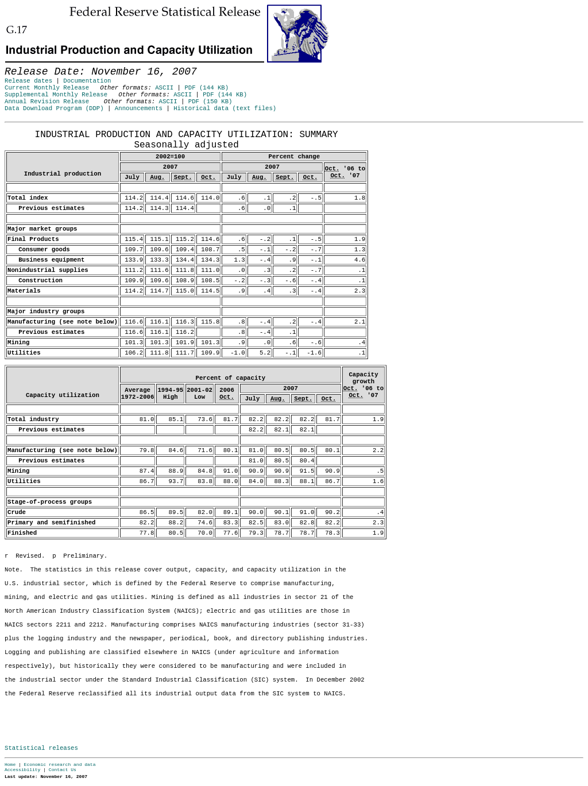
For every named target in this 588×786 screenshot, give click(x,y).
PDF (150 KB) (210, 101)
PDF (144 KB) (206, 87)
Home (10, 764)
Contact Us (62, 769)
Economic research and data (60, 764)
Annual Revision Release (47, 101)
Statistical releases (41, 748)
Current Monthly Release (47, 87)
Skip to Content (18, 64)
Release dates (28, 80)
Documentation (87, 80)
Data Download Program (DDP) (54, 108)
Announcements (139, 108)
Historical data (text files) (224, 108)
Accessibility (22, 769)
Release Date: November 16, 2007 (33, 128)
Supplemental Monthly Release (56, 94)
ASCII (164, 87)
